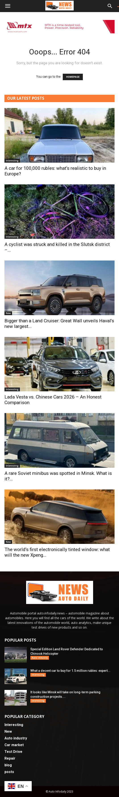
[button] (7, 6)
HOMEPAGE (72, 76)
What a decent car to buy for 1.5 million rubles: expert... (70, 670)
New (8, 313)
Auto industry (40, 657)
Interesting (12, 160)
